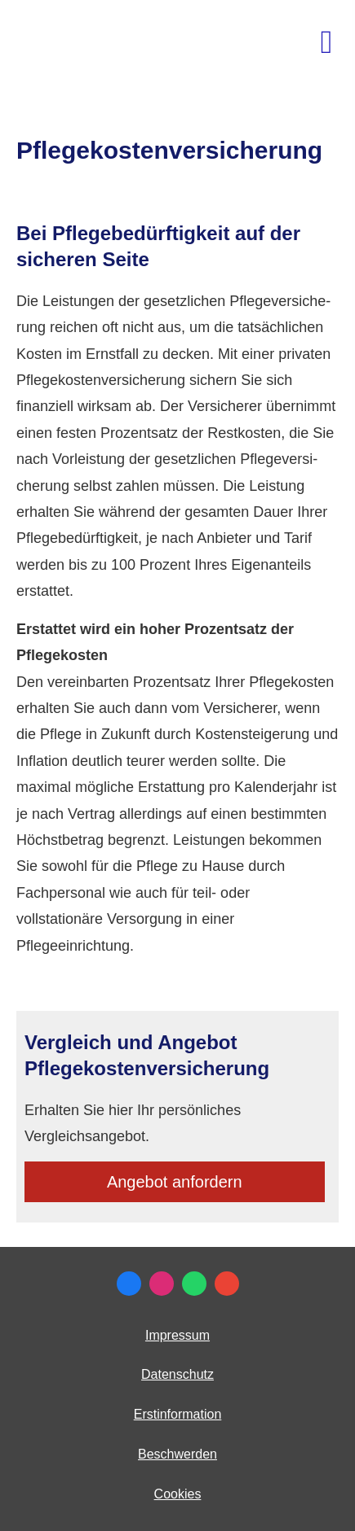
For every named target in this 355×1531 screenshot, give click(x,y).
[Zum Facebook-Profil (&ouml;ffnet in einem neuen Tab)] (129, 1283)
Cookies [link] (178, 1494)
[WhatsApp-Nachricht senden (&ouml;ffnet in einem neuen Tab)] (194, 1283)
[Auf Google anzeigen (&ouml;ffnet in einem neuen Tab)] (227, 1283)
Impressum (177, 1335)
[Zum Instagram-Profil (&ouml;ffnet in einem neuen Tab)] (161, 1283)
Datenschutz (177, 1374)
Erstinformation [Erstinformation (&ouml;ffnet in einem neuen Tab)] (178, 1414)
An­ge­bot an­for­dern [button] (174, 1182)
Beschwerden (177, 1454)
